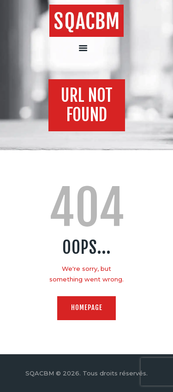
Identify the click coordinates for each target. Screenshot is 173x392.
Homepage (86, 307)
